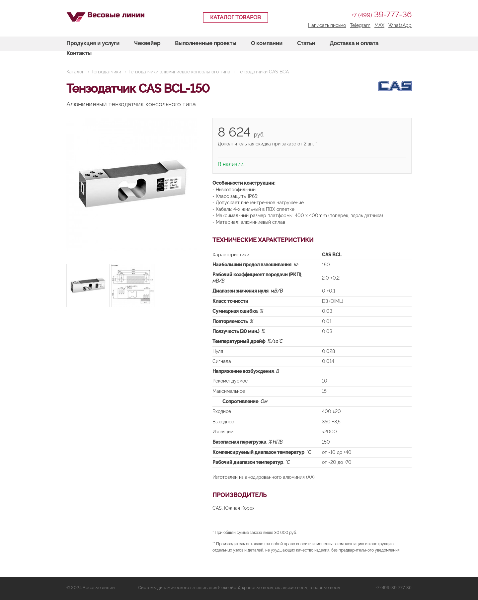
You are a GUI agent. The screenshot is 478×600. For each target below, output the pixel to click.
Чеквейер (147, 43)
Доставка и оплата (354, 43)
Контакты (79, 53)
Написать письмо (327, 25)
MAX (379, 25)
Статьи (306, 43)
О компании (266, 43)
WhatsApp (400, 25)
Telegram (360, 25)
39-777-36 (382, 14)
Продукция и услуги (93, 43)
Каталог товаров (235, 17)
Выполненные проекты (205, 43)
